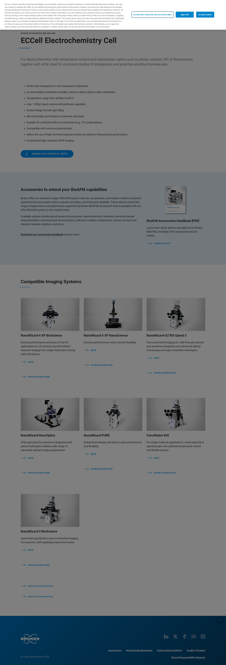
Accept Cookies (205, 15)
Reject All (185, 15)
